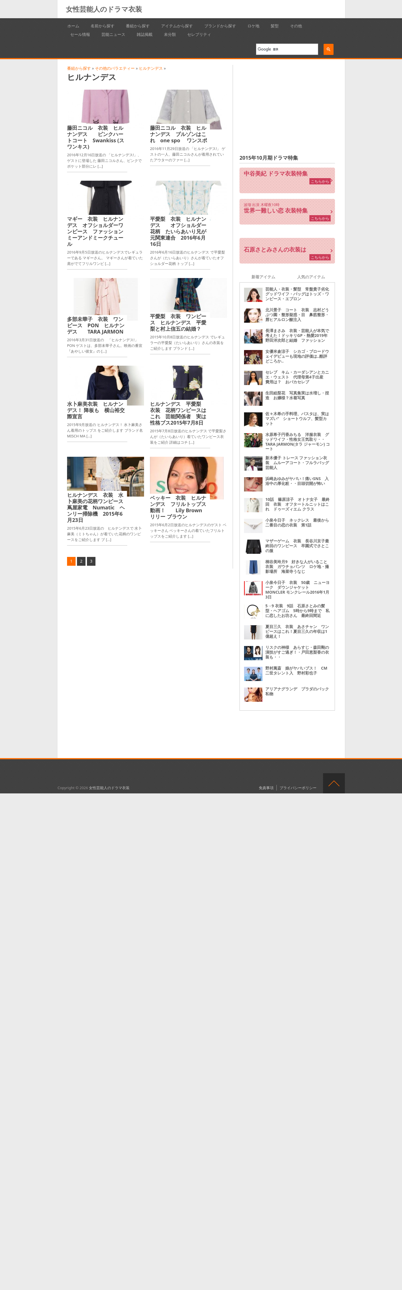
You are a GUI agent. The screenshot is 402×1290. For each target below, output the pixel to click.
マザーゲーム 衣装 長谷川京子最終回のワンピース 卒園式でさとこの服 (297, 545)
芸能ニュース (113, 34)
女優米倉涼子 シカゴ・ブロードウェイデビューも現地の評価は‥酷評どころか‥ (297, 356)
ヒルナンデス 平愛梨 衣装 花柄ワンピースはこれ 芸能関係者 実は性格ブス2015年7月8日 (178, 413)
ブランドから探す (220, 25)
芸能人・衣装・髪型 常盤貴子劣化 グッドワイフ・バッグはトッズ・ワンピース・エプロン (299, 293)
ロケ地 (253, 25)
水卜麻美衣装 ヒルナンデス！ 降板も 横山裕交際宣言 (96, 410)
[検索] (285, 49)
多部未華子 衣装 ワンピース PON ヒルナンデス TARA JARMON (95, 325)
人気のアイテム (311, 276)
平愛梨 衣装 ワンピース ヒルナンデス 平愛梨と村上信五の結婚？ (178, 322)
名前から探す (102, 25)
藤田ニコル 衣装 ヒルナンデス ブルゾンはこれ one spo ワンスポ (181, 134)
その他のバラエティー (115, 68)
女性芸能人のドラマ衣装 (104, 9)
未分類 (170, 34)
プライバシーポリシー (298, 787)
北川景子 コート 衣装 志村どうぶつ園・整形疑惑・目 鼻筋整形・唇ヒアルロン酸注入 (297, 314)
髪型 (275, 25)
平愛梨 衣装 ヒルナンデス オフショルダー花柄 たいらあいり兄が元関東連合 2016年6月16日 (178, 231)
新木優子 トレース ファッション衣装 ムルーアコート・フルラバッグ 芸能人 (299, 462)
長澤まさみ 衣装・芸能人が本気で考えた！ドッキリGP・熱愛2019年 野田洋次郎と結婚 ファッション (298, 335)
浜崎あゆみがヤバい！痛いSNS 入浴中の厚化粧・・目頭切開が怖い (297, 481)
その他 (296, 25)
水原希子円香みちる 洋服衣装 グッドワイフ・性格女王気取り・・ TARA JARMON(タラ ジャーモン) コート (297, 441)
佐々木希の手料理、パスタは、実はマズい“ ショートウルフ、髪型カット (297, 418)
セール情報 (80, 34)
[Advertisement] (287, 105)
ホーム (73, 25)
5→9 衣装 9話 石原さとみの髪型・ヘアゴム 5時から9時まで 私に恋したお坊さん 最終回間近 (297, 610)
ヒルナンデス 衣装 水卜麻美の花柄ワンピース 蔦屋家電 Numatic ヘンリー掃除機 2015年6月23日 (97, 507)
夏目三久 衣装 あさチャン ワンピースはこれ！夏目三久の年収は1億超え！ (297, 631)
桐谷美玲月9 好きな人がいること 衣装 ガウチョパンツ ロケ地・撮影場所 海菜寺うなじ (298, 566)
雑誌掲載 (145, 34)
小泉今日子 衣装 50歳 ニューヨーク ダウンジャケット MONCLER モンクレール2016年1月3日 (297, 589)
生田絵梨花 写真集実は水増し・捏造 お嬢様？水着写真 (297, 395)
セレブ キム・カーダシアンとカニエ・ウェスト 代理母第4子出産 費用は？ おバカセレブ (297, 376)
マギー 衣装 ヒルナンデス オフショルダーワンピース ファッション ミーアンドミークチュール (97, 231)
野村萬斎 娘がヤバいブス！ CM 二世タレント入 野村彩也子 (298, 670)
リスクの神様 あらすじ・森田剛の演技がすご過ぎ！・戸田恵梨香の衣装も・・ (297, 652)
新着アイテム (263, 276)
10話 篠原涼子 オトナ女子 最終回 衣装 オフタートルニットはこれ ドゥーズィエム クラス (297, 504)
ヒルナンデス (151, 68)
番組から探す (138, 25)
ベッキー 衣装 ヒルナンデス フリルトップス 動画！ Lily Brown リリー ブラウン (180, 507)
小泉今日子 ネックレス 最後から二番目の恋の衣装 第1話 (297, 522)
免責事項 (266, 787)
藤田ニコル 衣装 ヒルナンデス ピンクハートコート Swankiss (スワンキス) (95, 137)
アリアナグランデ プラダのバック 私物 (299, 691)
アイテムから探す (177, 25)
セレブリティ (199, 34)
